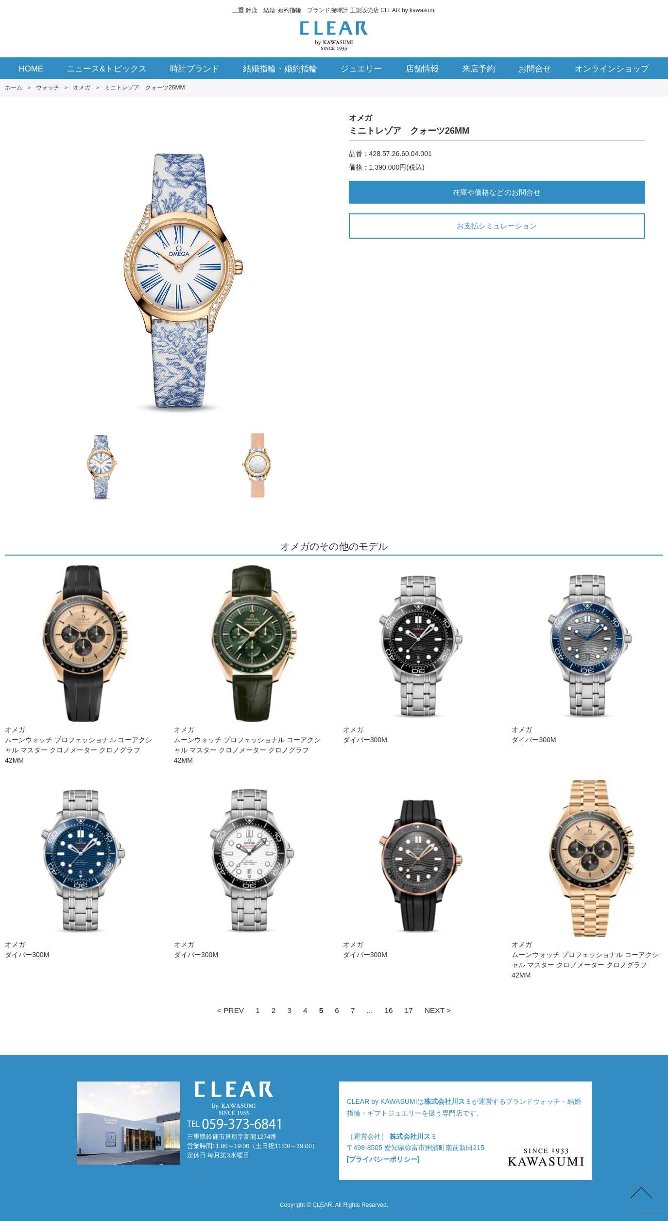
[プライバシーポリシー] (383, 1159)
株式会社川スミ (448, 1101)
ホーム (13, 87)
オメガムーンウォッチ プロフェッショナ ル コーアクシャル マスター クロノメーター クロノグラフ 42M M (80, 664)
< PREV (230, 1010)
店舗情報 (422, 68)
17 (409, 1010)
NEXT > (438, 1010)
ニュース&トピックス (107, 68)
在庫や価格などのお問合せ (496, 192)
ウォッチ (47, 87)
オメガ (81, 87)
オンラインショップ (612, 68)
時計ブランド (195, 68)
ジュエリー (361, 68)
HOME (31, 68)
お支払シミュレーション (497, 226)
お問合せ (534, 68)
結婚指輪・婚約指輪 (280, 68)
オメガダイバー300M (419, 654)
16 (388, 1010)
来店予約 (478, 68)
